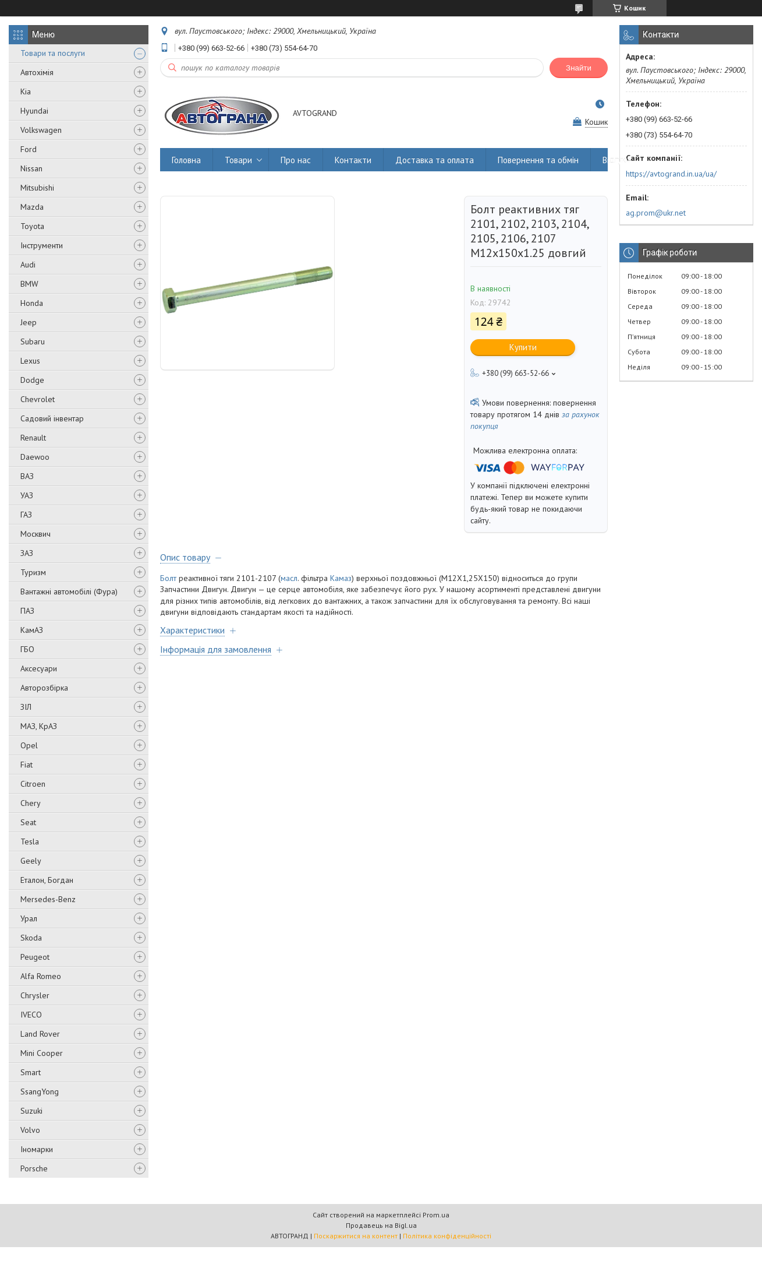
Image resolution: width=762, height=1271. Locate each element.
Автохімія (37, 72)
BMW (29, 284)
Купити (523, 347)
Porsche (34, 1168)
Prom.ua (436, 1214)
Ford (28, 149)
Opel (29, 745)
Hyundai (34, 110)
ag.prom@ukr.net (656, 212)
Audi (28, 264)
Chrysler (34, 995)
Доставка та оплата (434, 160)
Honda (31, 303)
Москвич (35, 534)
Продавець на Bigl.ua (381, 1225)
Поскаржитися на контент (356, 1235)
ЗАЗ (26, 553)
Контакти (353, 160)
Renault (33, 437)
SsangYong (39, 1091)
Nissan (31, 168)
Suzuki (31, 1110)
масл (289, 578)
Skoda (31, 937)
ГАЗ (26, 514)
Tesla (29, 841)
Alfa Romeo (40, 976)
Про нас (296, 160)
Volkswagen (41, 130)
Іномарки (36, 1149)
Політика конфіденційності (447, 1235)
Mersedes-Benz (48, 899)
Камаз (341, 578)
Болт (168, 578)
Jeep (28, 322)
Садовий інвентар (52, 418)
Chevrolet (37, 399)
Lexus (30, 360)
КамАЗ (31, 630)
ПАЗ (27, 610)
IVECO (31, 1014)
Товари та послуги (52, 53)
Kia (25, 91)
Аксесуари (38, 668)
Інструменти (41, 245)
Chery (30, 803)
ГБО (27, 649)
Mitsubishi (37, 187)
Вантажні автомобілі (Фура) (69, 591)
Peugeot (34, 957)
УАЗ (26, 495)
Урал (28, 918)
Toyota (32, 226)
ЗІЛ (25, 707)
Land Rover (40, 1034)
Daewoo (34, 457)
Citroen (32, 784)
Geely (30, 860)
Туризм (33, 572)
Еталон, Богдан (46, 880)
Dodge (32, 380)
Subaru (32, 341)
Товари (238, 160)
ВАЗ (27, 476)
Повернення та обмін (538, 160)
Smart (30, 1072)
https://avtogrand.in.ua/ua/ (671, 173)
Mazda (32, 207)
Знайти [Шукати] (578, 68)
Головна (186, 160)
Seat (28, 822)
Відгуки (616, 160)
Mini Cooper (41, 1053)
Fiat (26, 764)
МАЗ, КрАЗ (38, 726)
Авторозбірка (44, 687)
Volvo (30, 1130)
